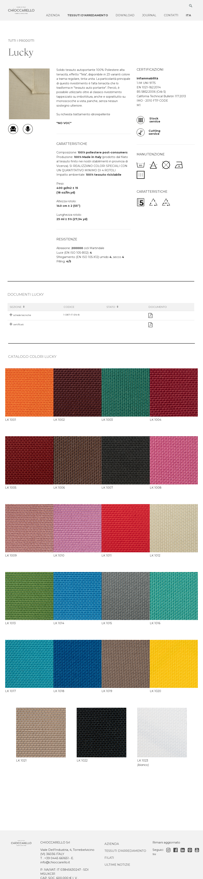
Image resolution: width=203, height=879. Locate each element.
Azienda (53, 15)
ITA (188, 15)
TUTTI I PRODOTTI (21, 40)
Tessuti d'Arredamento (125, 851)
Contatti (171, 15)
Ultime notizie (117, 864)
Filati (109, 858)
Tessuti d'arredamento (87, 15)
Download (125, 15)
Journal (149, 15)
